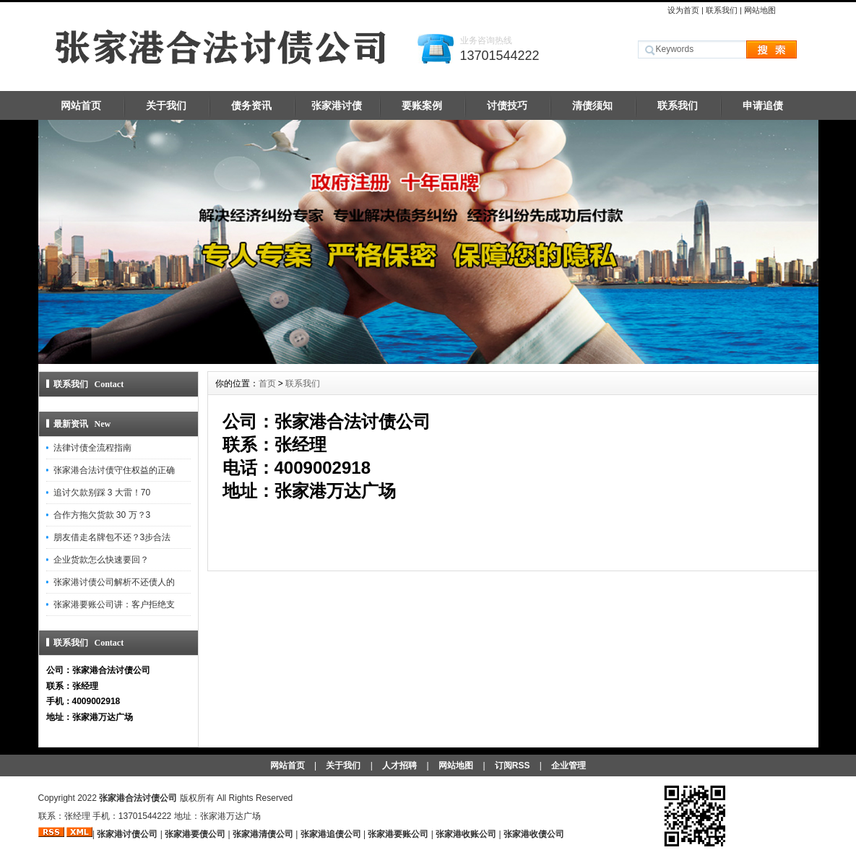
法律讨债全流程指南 (92, 448)
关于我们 (166, 105)
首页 (267, 383)
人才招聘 (399, 765)
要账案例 (422, 105)
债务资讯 (251, 105)
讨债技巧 (507, 105)
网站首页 (81, 105)
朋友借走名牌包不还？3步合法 (112, 537)
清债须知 (592, 105)
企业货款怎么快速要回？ (101, 560)
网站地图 (760, 10)
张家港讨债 (336, 105)
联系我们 (722, 10)
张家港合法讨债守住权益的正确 (114, 470)
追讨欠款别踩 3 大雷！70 (102, 492)
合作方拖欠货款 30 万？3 (102, 515)
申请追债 (763, 105)
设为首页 (683, 10)
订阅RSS (512, 765)
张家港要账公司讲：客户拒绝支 (114, 604)
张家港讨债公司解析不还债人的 (114, 582)
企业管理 (568, 765)
